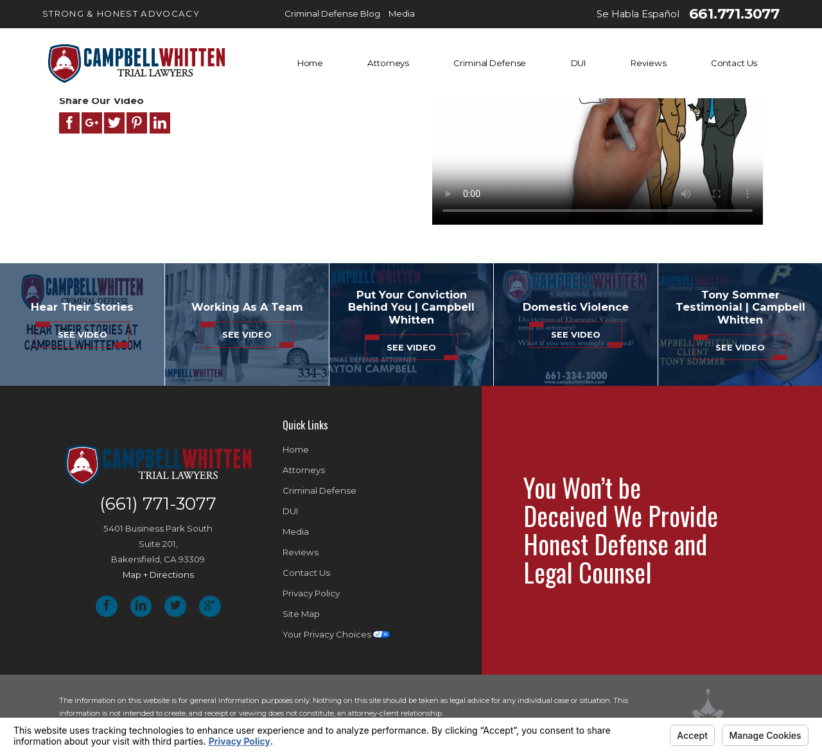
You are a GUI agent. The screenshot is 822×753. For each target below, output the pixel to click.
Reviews (648, 63)
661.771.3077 (734, 14)
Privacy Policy (311, 593)
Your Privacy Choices (336, 634)
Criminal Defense (489, 63)
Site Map (301, 614)
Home (310, 63)
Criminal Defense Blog (332, 13)
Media (402, 13)
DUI (579, 63)
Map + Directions (158, 574)
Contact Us (734, 63)
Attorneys (388, 63)
